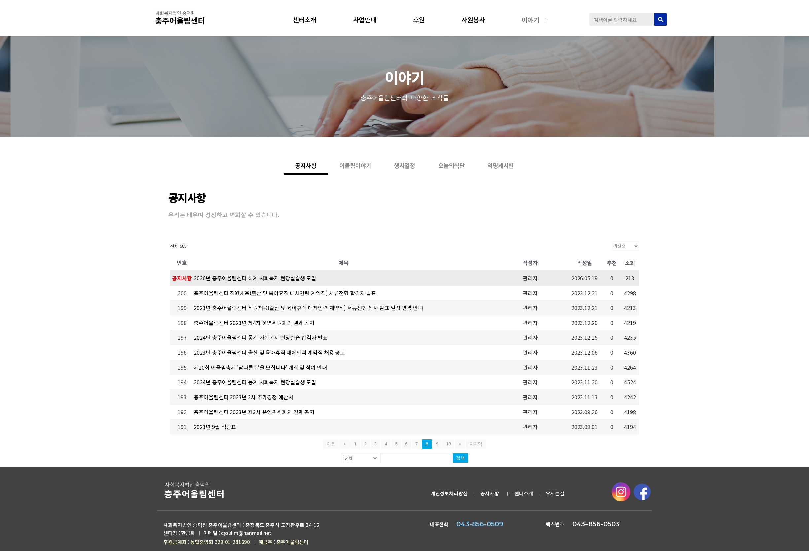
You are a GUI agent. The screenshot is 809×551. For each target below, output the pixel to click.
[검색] (660, 19)
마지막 (475, 445)
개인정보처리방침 (449, 495)
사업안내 (370, 19)
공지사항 (490, 495)
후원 (424, 19)
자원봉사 (478, 19)
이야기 (535, 19)
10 (448, 445)
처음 (332, 445)
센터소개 (310, 19)
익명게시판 (527, 176)
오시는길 (555, 495)
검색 (459, 459)
